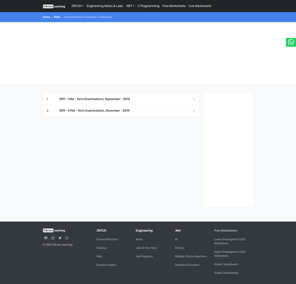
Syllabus (101, 248)
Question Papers (106, 265)
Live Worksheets (200, 6)
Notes (139, 239)
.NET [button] (129, 6)
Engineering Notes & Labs (105, 6)
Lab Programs (144, 256)
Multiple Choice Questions (191, 256)
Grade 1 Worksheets (226, 264)
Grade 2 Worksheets (226, 273)
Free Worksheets (174, 6)
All (176, 239)
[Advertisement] (148, 53)
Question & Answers (187, 265)
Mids (57, 17)
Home (46, 17)
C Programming (149, 6)
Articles (179, 248)
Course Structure (107, 239)
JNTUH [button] (76, 6)
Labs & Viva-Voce (146, 248)
